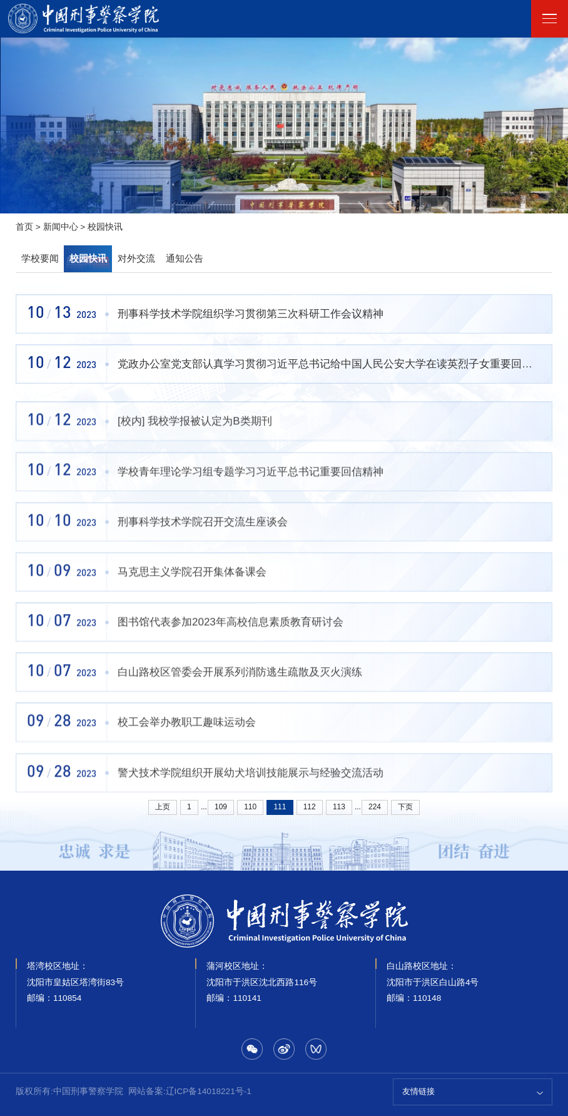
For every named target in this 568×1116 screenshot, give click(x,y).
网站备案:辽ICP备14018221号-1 (189, 1091)
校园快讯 (105, 227)
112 (309, 806)
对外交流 (136, 258)
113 (339, 806)
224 (374, 806)
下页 (405, 806)
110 (250, 806)
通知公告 (184, 258)
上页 (162, 806)
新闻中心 (60, 227)
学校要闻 (40, 258)
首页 (24, 227)
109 (221, 806)
